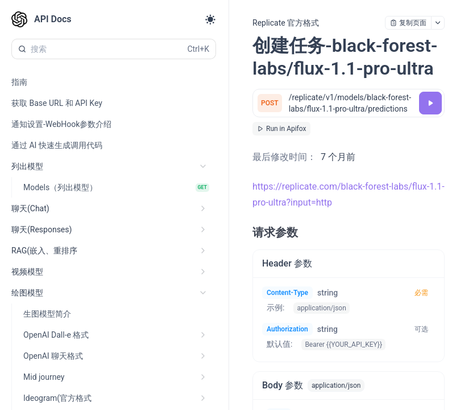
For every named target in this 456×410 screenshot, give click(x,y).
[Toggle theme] (210, 19)
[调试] (430, 103)
